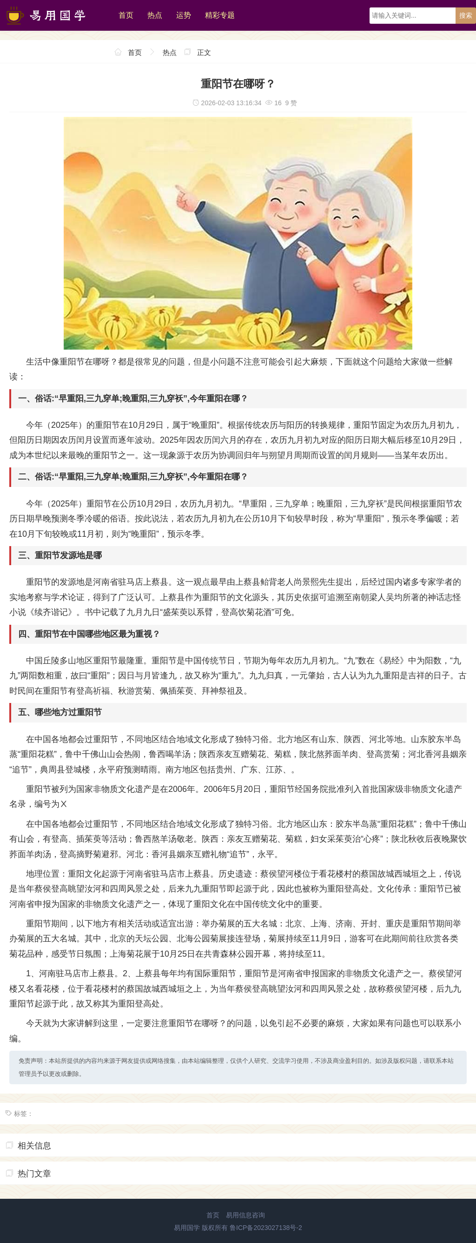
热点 (154, 15)
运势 (183, 15)
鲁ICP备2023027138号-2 (266, 1227)
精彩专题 (220, 15)
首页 (126, 15)
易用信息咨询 (245, 1215)
